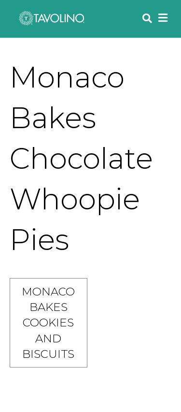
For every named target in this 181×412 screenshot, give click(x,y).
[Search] (145, 18)
